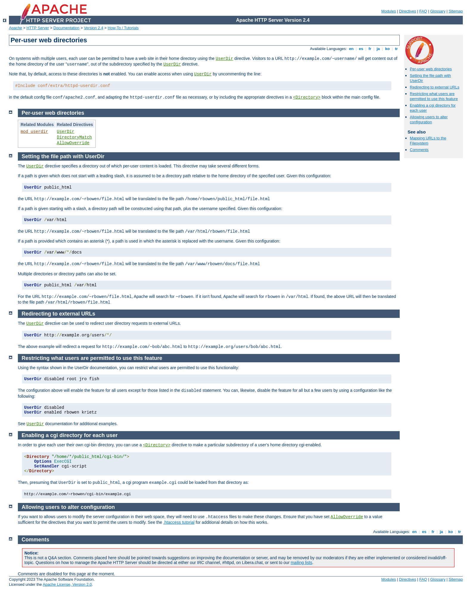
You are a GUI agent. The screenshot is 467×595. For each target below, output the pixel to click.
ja (378, 48)
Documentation (66, 28)
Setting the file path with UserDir (63, 156)
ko (387, 48)
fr (370, 48)
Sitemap (456, 11)
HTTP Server (38, 28)
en (351, 48)
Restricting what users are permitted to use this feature (434, 96)
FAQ (423, 11)
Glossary (437, 11)
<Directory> (306, 97)
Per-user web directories (431, 69)
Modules (388, 11)
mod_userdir (34, 131)
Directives (407, 11)
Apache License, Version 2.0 (67, 584)
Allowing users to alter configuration (429, 119)
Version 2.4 (93, 28)
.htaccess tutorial (178, 522)
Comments (419, 149)
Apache (15, 28)
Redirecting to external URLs (434, 87)
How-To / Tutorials (123, 28)
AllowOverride (73, 143)
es (361, 48)
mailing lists (301, 562)
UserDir (224, 58)
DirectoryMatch (74, 137)
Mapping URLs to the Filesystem (428, 140)
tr (396, 48)
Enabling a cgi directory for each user (70, 435)
